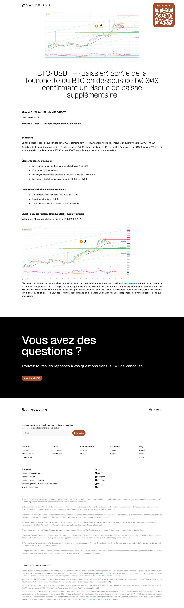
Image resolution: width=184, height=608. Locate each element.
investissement (130, 283)
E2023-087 (44, 588)
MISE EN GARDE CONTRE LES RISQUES (108, 576)
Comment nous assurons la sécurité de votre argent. (98, 599)
